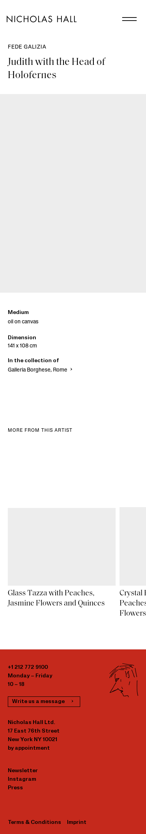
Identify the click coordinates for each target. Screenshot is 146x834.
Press (15, 788)
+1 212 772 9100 (28, 667)
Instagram (22, 779)
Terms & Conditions (34, 822)
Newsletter (23, 771)
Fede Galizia (27, 47)
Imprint (76, 822)
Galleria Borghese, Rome (41, 370)
